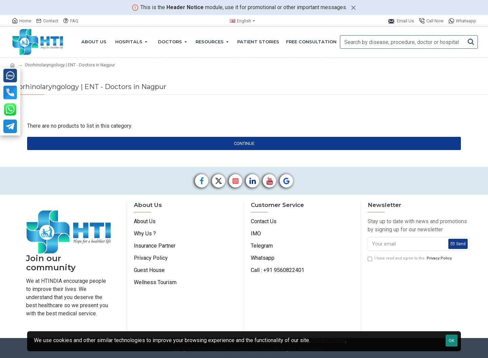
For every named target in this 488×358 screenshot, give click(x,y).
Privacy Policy (328, 340)
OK (451, 340)
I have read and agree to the (410, 258)
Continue (244, 143)
